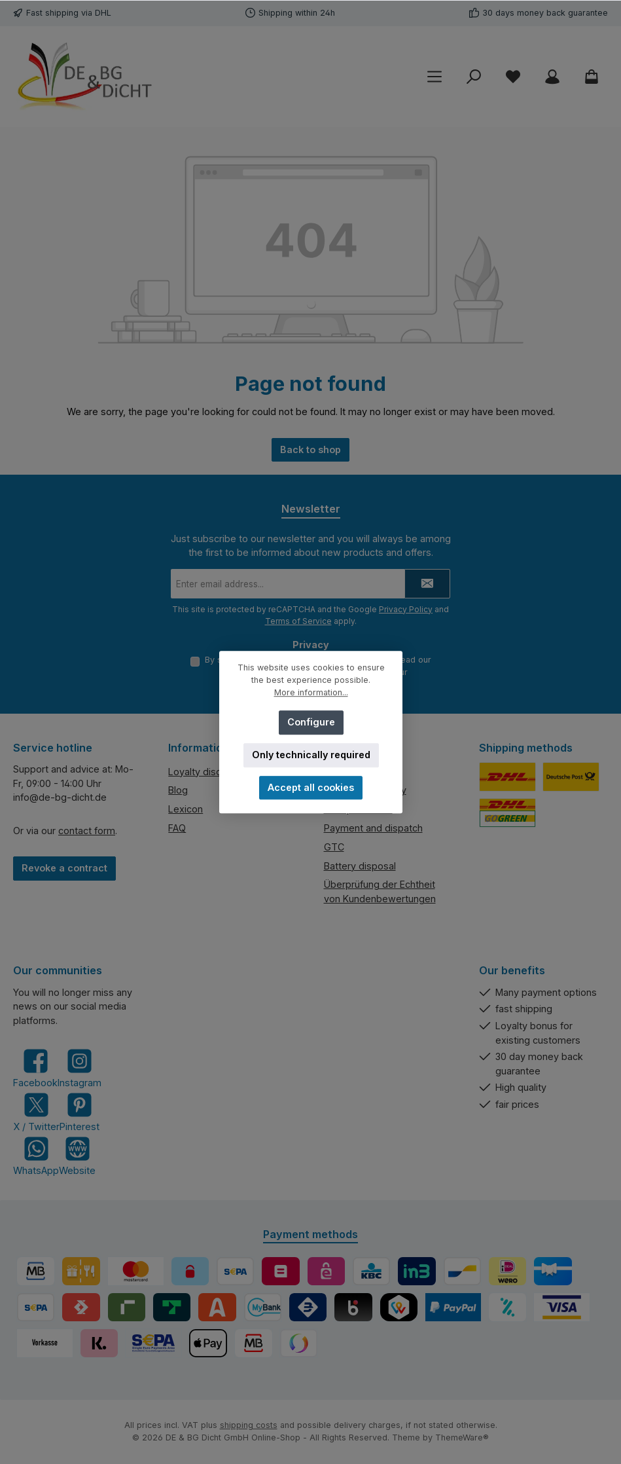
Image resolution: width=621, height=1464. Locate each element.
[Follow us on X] (36, 1112)
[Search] (473, 77)
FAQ (177, 827)
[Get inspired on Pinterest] (79, 1112)
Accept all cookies (311, 787)
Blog (178, 790)
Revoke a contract (64, 867)
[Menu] (434, 77)
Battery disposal (360, 865)
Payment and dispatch (373, 827)
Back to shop (310, 449)
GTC (334, 846)
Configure (310, 721)
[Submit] (427, 583)
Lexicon (185, 809)
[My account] (552, 77)
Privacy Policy (406, 609)
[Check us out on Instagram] (79, 1069)
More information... (310, 692)
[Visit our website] (77, 1156)
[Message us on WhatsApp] (36, 1156)
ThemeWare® (462, 1438)
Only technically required (310, 754)
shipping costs (248, 1426)
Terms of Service (298, 621)
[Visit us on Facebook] (35, 1069)
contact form (86, 830)
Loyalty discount (204, 771)
